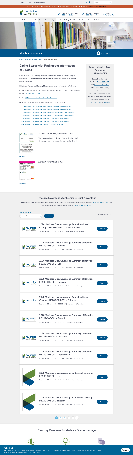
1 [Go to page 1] (56, 418)
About (89, 20)
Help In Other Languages (83, 206)
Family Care (23, 20)
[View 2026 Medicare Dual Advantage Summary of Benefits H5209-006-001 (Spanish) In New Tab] (29, 247)
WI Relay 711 (109, 15)
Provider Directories (39, 2)
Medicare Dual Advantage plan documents (41, 98)
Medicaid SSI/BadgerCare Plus (67, 20)
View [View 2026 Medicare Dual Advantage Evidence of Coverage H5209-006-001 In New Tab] (102, 377)
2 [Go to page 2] (60, 418)
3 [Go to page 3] (64, 418)
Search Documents (25, 212)
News (29, 2)
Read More (36, 452)
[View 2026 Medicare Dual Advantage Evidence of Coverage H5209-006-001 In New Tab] (29, 377)
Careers (23, 2)
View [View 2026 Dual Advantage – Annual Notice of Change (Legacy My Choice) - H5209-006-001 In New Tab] (102, 229)
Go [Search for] (49, 216)
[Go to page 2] (77, 418)
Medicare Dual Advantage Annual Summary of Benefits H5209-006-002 (47, 116)
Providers (82, 20)
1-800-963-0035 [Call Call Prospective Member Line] (95, 103)
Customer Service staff (32, 93)
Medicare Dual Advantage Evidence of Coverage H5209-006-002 (45, 121)
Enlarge (22, 156)
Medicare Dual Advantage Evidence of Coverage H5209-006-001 (45, 118)
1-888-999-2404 (67, 15)
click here (107, 103)
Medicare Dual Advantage (47, 20)
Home (21, 60)
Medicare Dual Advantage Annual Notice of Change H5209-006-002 (46, 110)
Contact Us (97, 20)
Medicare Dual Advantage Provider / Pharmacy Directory (42, 124)
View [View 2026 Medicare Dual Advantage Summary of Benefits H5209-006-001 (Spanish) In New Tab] (102, 247)
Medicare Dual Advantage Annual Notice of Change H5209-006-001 (46, 107)
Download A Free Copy (100, 203)
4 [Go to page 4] (68, 418)
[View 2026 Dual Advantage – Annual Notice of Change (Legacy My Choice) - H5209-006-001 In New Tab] (29, 228)
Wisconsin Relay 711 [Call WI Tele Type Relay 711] (101, 85)
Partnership (33, 20)
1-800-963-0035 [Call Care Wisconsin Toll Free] (103, 82)
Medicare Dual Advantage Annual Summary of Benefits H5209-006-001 (47, 113)
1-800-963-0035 (91, 15)
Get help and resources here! (97, 6)
